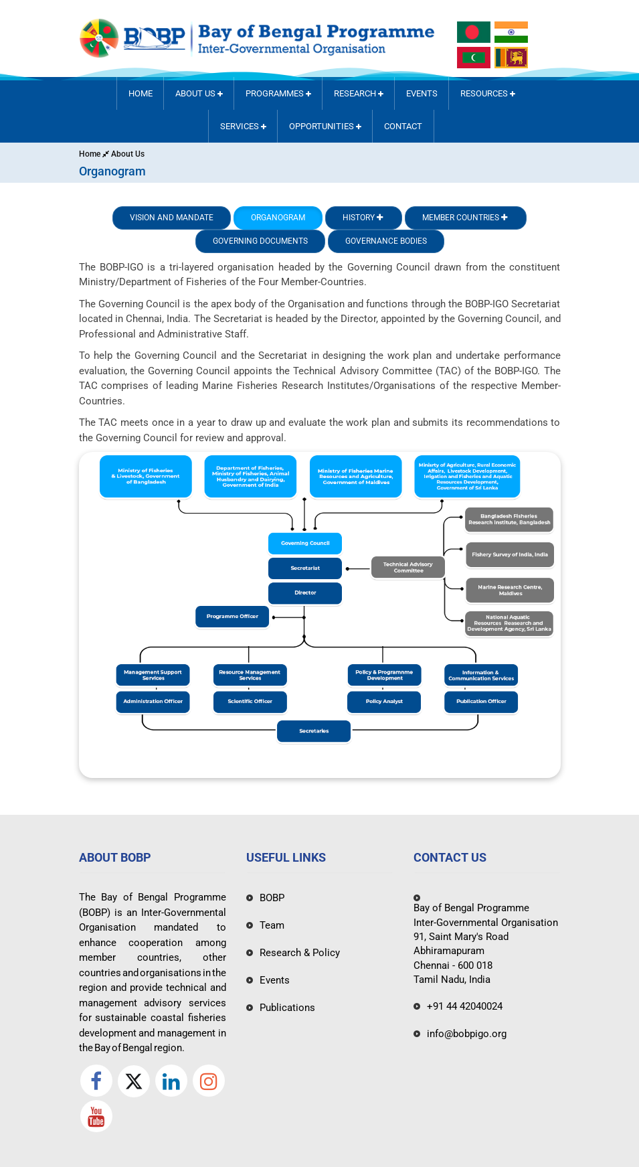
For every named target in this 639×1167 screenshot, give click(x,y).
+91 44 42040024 (465, 1006)
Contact (403, 126)
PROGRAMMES (278, 93)
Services (243, 126)
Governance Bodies (386, 241)
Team (272, 925)
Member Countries (465, 217)
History (364, 217)
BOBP (272, 898)
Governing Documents (260, 241)
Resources (487, 93)
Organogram (278, 217)
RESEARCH (358, 93)
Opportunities (325, 126)
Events (422, 93)
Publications (287, 1008)
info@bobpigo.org (467, 1034)
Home (140, 93)
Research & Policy (300, 953)
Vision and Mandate (171, 217)
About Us (199, 93)
